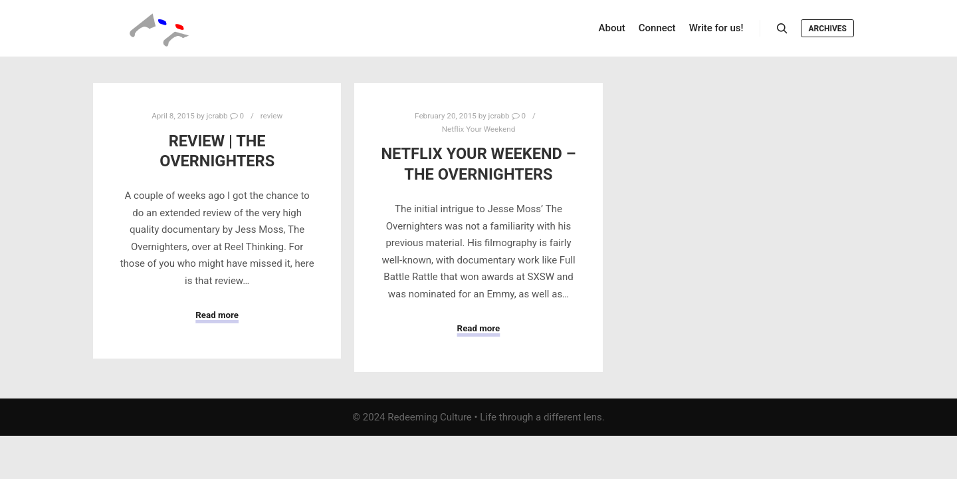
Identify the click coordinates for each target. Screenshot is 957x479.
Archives (827, 28)
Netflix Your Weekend (479, 129)
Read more (217, 315)
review (271, 115)
